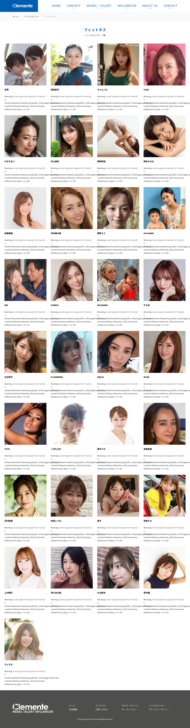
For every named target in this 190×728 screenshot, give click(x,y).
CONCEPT (74, 6)
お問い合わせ (101, 709)
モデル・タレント (130, 705)
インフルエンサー (156, 705)
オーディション (129, 709)
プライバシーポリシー (158, 709)
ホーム (72, 705)
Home (56, 6)
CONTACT (170, 6)
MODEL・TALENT (99, 6)
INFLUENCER (126, 6)
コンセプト (100, 705)
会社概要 (73, 709)
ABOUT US (150, 6)
